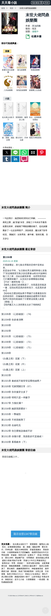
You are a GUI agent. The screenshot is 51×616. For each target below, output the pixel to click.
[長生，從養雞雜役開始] (35, 115)
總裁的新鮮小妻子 (22, 577)
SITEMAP (21, 595)
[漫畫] (7, 51)
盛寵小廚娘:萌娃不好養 (12, 560)
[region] (25, 183)
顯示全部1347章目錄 (25, 533)
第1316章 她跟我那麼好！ (14, 408)
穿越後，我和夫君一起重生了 (23, 555)
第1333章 (6, 325)
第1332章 (6, 331)
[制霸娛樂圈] (35, 68)
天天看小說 (9, 2)
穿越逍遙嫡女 (36, 549)
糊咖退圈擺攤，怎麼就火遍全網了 (23, 566)
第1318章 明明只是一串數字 (15, 397)
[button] (7, 152)
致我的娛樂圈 (21, 90)
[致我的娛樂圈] (22, 88)
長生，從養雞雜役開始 (12, 547)
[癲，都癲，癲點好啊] (8, 136)
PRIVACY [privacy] (32, 595)
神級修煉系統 (38, 568)
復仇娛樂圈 (21, 70)
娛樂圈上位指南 (35, 90)
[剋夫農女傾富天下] (8, 115)
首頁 (3, 8)
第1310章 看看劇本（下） (14, 442)
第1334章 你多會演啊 (12, 319)
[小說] (7, 98)
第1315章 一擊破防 (11, 414)
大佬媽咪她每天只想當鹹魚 (18, 552)
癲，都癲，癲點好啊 (31, 547)
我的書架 (37, 2)
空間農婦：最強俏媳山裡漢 (37, 558)
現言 (11, 8)
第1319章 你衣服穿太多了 (14, 392)
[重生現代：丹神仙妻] (22, 136)
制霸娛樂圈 (35, 70)
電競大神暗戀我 (35, 138)
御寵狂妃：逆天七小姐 (15, 579)
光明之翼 (39, 571)
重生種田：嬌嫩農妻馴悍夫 (18, 568)
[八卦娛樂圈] (8, 88)
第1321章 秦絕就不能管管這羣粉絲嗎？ (21, 381)
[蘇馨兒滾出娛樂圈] (8, 68)
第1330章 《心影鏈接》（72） (17, 342)
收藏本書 (34, 36)
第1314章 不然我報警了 (13, 419)
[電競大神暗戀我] (35, 136)
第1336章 (7, 257)
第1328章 (6, 353)
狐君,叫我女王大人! (15, 574)
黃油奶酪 (36, 26)
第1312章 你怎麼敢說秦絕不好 (16, 431)
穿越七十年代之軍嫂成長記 (34, 560)
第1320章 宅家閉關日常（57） (17, 386)
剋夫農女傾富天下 (20, 544)
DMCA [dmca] (27, 595)
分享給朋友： (8, 147)
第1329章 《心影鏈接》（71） (17, 347)
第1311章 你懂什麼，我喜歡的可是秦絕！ (22, 436)
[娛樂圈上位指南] (35, 88)
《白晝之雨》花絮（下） (14, 358)
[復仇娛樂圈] (22, 68)
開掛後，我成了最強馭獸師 (22, 571)
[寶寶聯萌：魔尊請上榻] (22, 115)
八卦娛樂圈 (8, 90)
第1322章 (6, 375)
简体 (47, 3)
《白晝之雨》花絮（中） (14, 364)
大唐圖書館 (31, 579)
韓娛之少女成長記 (33, 574)
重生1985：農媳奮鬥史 (15, 558)
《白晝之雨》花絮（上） (14, 369)
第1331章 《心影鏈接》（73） (17, 336)
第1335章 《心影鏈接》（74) (16, 314)
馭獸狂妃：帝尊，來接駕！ (13, 563)
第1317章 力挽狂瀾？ (12, 403)
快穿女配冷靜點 (33, 563)
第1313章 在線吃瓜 (11, 425)
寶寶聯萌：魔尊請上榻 (39, 544)
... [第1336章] (25, 286)
